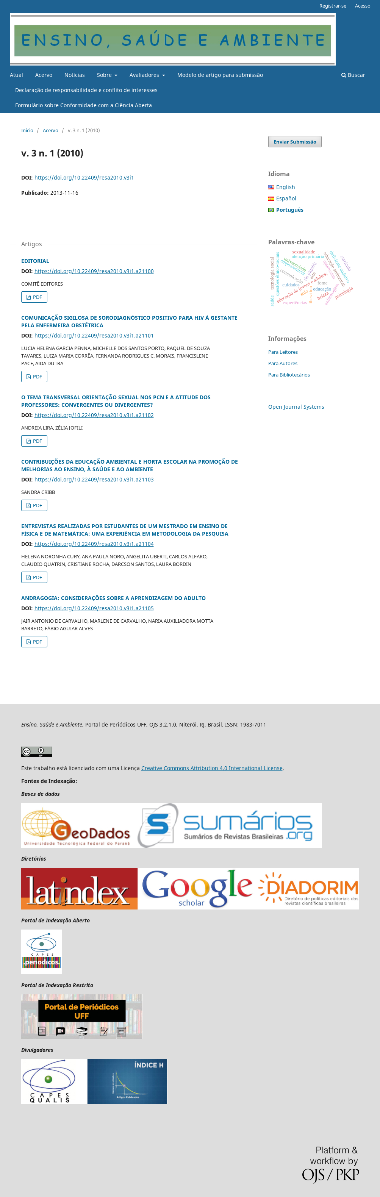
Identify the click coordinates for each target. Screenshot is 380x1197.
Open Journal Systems (296, 406)
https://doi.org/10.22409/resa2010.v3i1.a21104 (94, 543)
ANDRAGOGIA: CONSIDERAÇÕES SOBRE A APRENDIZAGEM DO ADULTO (113, 598)
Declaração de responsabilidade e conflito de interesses (86, 90)
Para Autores (282, 363)
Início (27, 130)
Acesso (363, 5)
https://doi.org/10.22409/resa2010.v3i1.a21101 (94, 335)
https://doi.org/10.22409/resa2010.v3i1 (84, 177)
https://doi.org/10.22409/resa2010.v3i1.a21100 (94, 271)
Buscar (353, 74)
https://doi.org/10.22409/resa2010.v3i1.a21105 (94, 608)
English (285, 187)
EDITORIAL (35, 260)
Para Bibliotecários (289, 374)
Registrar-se (332, 5)
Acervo (43, 74)
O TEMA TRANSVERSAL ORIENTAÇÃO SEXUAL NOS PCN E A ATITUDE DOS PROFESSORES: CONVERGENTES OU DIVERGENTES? (116, 401)
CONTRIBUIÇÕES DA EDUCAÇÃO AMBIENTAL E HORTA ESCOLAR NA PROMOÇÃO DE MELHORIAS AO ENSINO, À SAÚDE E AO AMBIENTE (129, 465)
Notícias (74, 74)
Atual (16, 74)
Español (286, 198)
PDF (37, 297)
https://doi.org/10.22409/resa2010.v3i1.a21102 (94, 415)
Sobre (105, 74)
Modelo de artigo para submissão (220, 74)
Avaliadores (145, 74)
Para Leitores (283, 351)
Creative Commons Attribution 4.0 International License (212, 768)
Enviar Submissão (295, 141)
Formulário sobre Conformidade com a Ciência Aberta (83, 105)
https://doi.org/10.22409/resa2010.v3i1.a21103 (94, 479)
